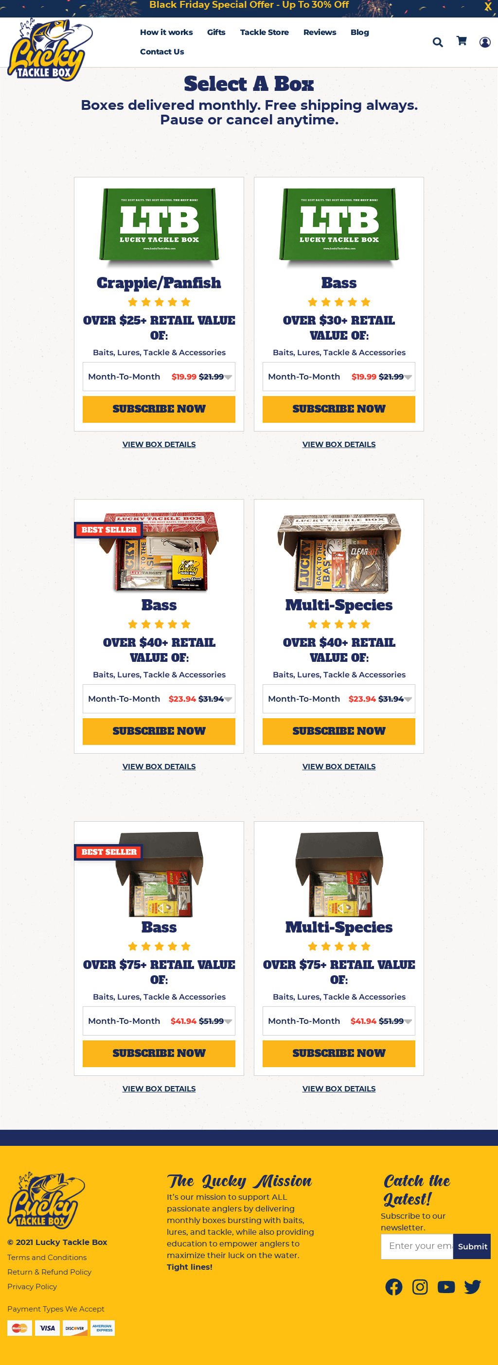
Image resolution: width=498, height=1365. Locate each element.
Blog (360, 32)
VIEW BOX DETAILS (159, 445)
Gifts (216, 32)
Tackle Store (264, 32)
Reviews (320, 32)
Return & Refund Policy (49, 1272)
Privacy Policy (32, 1287)
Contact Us (162, 51)
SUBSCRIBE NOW (159, 409)
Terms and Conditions (47, 1257)
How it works (166, 32)
